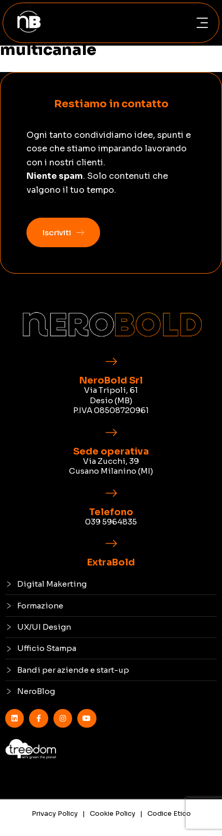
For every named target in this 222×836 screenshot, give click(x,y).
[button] (202, 23)
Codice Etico (169, 813)
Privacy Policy (55, 813)
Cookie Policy (112, 813)
